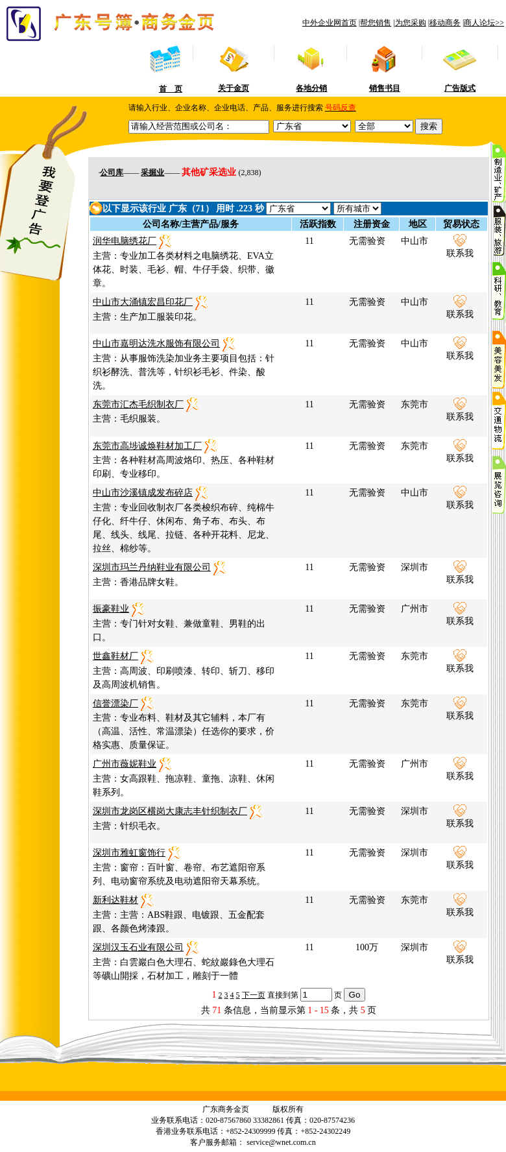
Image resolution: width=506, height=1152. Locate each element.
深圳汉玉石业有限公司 (138, 947)
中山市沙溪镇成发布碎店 (143, 493)
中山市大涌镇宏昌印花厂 (143, 302)
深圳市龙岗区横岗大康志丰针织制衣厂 (170, 811)
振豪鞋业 (111, 609)
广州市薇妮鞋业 (124, 764)
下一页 (253, 995)
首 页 (170, 88)
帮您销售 (375, 22)
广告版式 (460, 88)
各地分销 (311, 88)
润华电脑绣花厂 (124, 241)
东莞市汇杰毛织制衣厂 (138, 404)
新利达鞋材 (115, 900)
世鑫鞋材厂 (115, 656)
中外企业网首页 (329, 22)
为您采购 (410, 22)
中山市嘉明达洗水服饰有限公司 (156, 343)
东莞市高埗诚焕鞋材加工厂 (147, 446)
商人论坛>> (484, 22)
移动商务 (445, 22)
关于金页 (233, 88)
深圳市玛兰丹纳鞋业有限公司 (152, 567)
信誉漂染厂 (115, 703)
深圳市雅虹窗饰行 (129, 853)
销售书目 (384, 88)
